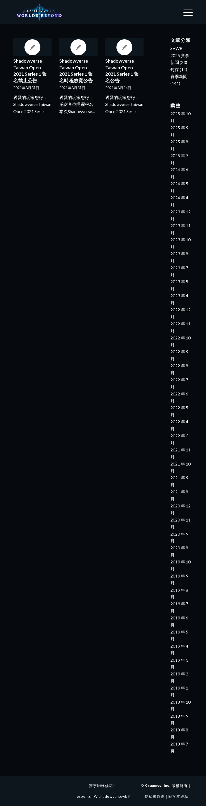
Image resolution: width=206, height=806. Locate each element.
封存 (174, 69)
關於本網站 (178, 796)
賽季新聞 (178, 76)
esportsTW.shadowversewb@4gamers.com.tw (119, 796)
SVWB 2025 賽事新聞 (179, 55)
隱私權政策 (155, 796)
